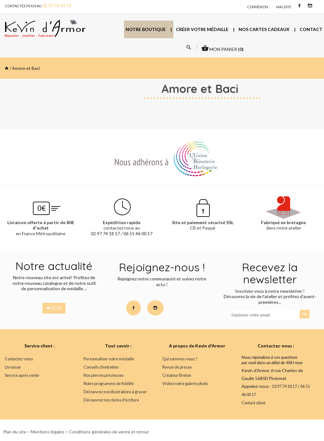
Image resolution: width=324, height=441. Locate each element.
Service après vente (21, 375)
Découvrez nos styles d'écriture (111, 400)
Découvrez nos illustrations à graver (115, 391)
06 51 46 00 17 (138, 233)
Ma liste (283, 7)
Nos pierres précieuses (103, 375)
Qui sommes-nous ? (179, 359)
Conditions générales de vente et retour (109, 431)
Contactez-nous (19, 359)
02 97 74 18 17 (105, 233)
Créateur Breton (176, 375)
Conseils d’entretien (101, 367)
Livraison (13, 367)
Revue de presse (176, 367)
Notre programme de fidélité (108, 383)
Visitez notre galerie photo (185, 383)
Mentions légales (48, 431)
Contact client (253, 403)
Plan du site (14, 431)
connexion (257, 7)
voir (54, 308)
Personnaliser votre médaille (109, 359)
